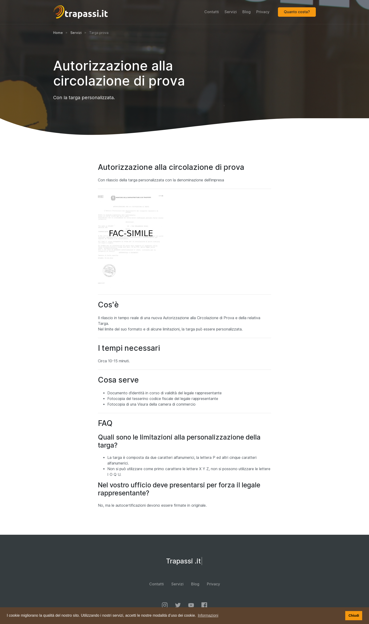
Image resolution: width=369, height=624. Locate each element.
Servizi (231, 12)
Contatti (211, 12)
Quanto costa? (297, 12)
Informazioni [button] (208, 615)
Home (58, 33)
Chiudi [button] (354, 615)
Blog (246, 12)
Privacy (262, 12)
